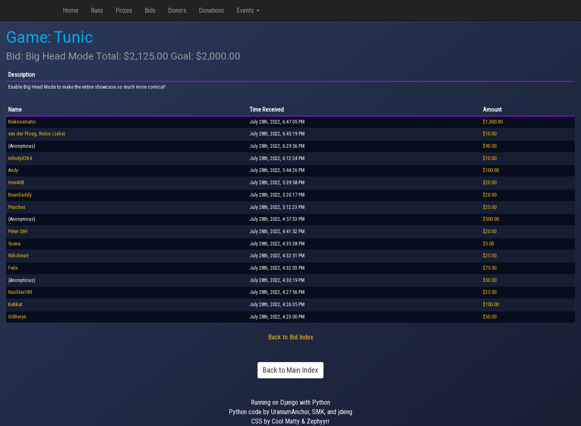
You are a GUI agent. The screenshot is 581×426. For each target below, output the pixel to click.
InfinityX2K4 (20, 158)
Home (70, 10)
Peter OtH (18, 231)
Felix (13, 268)
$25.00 (489, 207)
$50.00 (489, 280)
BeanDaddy (20, 195)
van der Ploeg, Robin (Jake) (36, 134)
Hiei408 (16, 183)
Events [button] (248, 10)
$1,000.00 (493, 122)
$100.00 (491, 170)
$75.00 (489, 268)
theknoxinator (22, 122)
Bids (150, 10)
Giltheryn (17, 317)
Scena (14, 244)
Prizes (123, 10)
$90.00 (489, 146)
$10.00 (489, 134)
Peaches (16, 207)
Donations (211, 10)
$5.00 (488, 244)
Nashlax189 (20, 292)
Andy (13, 170)
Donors (177, 10)
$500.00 (491, 219)
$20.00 (489, 183)
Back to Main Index (290, 370)
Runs (97, 10)
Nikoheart (18, 256)
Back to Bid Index (290, 337)
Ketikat (15, 304)
